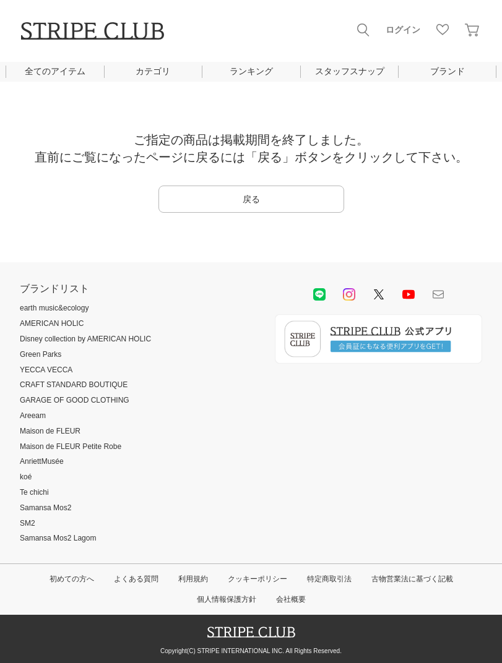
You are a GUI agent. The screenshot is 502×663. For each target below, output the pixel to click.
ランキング (251, 71)
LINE (319, 294)
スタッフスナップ (349, 71)
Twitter (378, 294)
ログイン (403, 30)
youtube (408, 294)
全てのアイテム (55, 71)
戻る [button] (251, 199)
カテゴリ (153, 71)
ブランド (447, 71)
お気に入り (442, 29)
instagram (349, 294)
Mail (438, 294)
